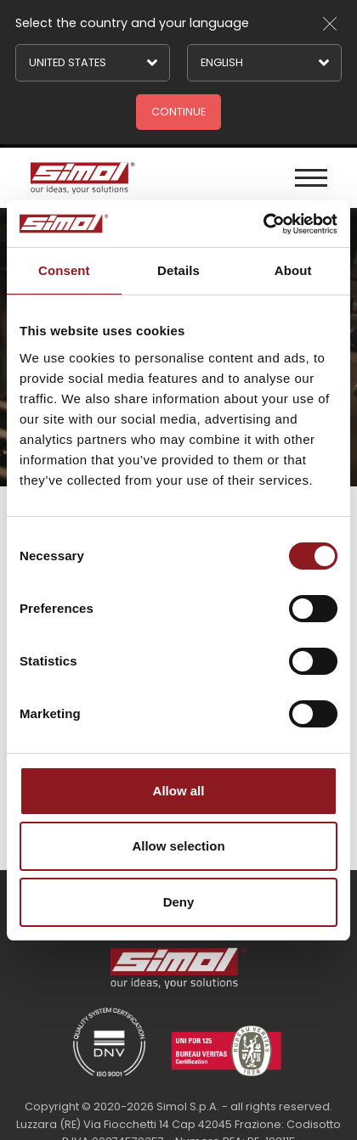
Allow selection (178, 846)
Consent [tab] (64, 270)
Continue (178, 111)
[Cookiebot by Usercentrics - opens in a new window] (263, 224)
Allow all (179, 790)
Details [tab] (178, 270)
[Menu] (311, 178)
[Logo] (81, 178)
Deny (179, 902)
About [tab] (293, 270)
